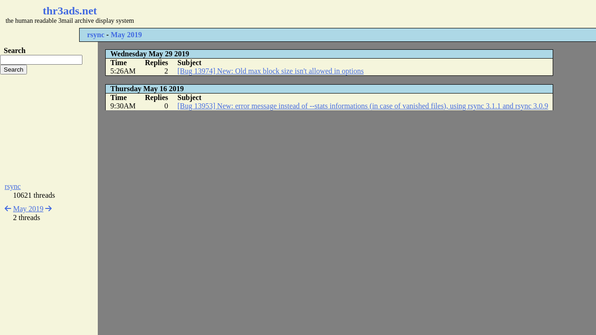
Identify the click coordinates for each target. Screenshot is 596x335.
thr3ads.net (70, 11)
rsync (95, 35)
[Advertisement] (277, 14)
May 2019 (126, 35)
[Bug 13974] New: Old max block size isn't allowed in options (270, 71)
